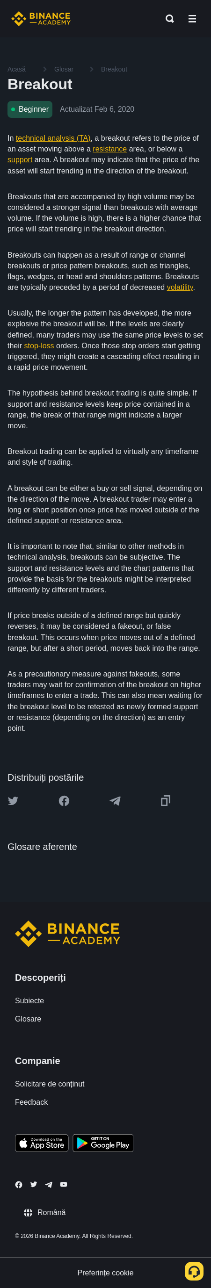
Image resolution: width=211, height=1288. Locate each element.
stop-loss (39, 346)
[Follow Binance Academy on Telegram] (48, 1184)
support (19, 160)
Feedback (31, 1102)
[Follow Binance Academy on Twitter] (33, 1184)
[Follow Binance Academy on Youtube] (63, 1184)
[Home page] (41, 18)
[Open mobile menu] (192, 18)
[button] (192, 18)
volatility (180, 287)
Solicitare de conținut (50, 1084)
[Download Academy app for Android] (103, 1144)
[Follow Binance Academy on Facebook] (18, 1184)
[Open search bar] (167, 18)
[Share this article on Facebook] (64, 800)
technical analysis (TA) (53, 138)
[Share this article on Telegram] (115, 800)
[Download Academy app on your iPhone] (42, 1144)
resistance (110, 149)
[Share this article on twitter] (13, 800)
